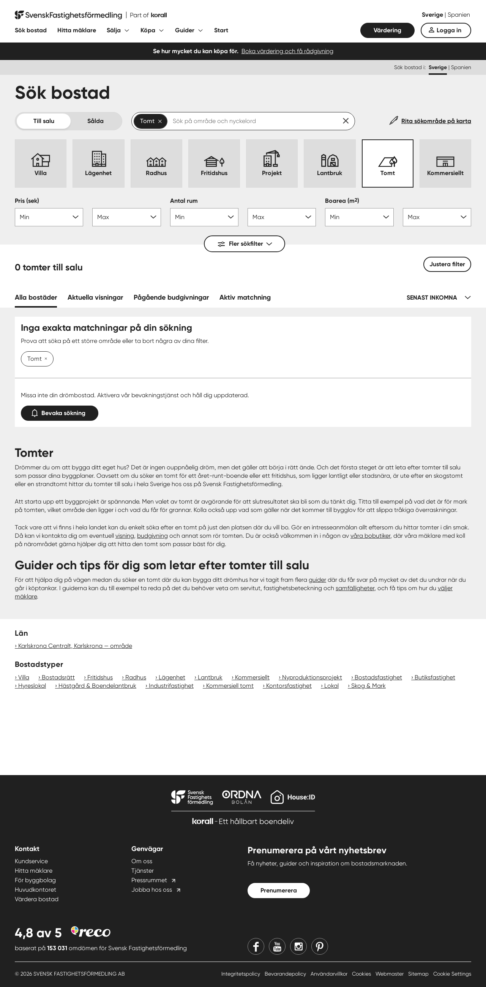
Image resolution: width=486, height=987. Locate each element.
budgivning (152, 535)
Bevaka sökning (59, 411)
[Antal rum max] (282, 217)
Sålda (95, 121)
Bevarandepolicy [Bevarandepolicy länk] (286, 974)
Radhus (135, 677)
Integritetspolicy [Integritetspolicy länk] (241, 974)
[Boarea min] (359, 217)
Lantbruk (210, 677)
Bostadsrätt (58, 677)
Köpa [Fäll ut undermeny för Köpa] (147, 30)
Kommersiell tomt (230, 685)
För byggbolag (35, 880)
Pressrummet (149, 880)
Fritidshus (100, 677)
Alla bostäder (36, 297)
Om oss (141, 861)
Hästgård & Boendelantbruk (97, 685)
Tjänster (142, 870)
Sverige (433, 14)
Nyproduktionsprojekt (312, 677)
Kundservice (31, 861)
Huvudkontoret (35, 889)
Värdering (387, 30)
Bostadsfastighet (378, 677)
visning (124, 535)
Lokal (331, 685)
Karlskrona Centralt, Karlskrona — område (75, 645)
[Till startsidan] (91, 15)
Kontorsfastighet (289, 685)
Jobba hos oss (151, 889)
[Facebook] (256, 946)
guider (317, 579)
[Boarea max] (437, 217)
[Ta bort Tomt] (44, 359)
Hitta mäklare (76, 30)
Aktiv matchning (245, 297)
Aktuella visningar (95, 297)
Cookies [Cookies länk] (362, 974)
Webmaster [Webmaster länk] (390, 974)
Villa (23, 677)
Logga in (449, 30)
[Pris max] (126, 217)
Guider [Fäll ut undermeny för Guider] (184, 30)
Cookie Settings (452, 974)
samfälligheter (355, 588)
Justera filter (447, 264)
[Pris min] (49, 217)
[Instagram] (298, 946)
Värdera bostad (36, 899)
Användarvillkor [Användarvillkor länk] (330, 974)
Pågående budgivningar (171, 297)
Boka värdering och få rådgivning (287, 51)
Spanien (459, 14)
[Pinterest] (319, 946)
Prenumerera (278, 890)
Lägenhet (172, 677)
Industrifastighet (171, 685)
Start (221, 30)
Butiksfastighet (435, 677)
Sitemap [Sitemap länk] (419, 974)
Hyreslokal (32, 685)
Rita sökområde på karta (436, 121)
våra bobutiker (370, 535)
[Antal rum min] (204, 217)
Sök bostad (31, 30)
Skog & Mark (368, 685)
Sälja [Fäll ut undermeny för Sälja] (114, 30)
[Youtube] (277, 946)
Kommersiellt (252, 677)
